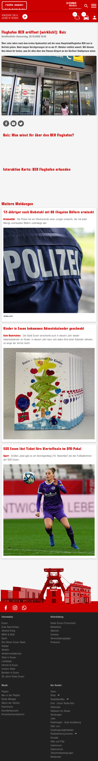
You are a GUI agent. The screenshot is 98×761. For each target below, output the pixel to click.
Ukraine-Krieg (8, 630)
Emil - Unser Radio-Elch (62, 703)
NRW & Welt (8, 634)
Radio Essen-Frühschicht (63, 623)
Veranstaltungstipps (61, 638)
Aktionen (55, 630)
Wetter (5, 646)
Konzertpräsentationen (13, 714)
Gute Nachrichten (12, 335)
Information (7, 616)
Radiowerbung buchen (62, 733)
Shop (53, 695)
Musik (5, 685)
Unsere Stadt (8, 668)
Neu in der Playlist (11, 695)
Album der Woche (11, 703)
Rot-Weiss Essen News (13, 642)
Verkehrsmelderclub (11, 653)
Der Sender (56, 685)
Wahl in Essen (9, 657)
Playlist (5, 691)
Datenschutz (57, 749)
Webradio (55, 707)
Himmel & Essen (10, 665)
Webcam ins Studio (60, 711)
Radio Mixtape (9, 699)
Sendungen (56, 714)
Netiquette (56, 756)
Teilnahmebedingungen (62, 753)
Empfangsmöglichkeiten (62, 730)
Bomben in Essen (10, 672)
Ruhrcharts (7, 706)
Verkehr (5, 649)
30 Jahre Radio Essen (13, 676)
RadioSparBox (58, 699)
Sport (6, 455)
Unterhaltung (57, 616)
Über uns (55, 726)
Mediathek (56, 627)
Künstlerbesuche (10, 710)
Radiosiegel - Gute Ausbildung (66, 722)
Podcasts (55, 642)
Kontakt (54, 737)
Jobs (53, 718)
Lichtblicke (7, 661)
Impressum (56, 745)
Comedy (54, 634)
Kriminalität (9, 219)
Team (53, 691)
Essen (5, 623)
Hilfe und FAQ (57, 741)
